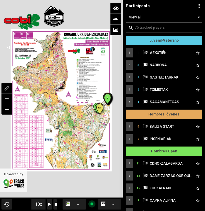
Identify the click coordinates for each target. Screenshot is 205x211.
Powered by (13, 180)
